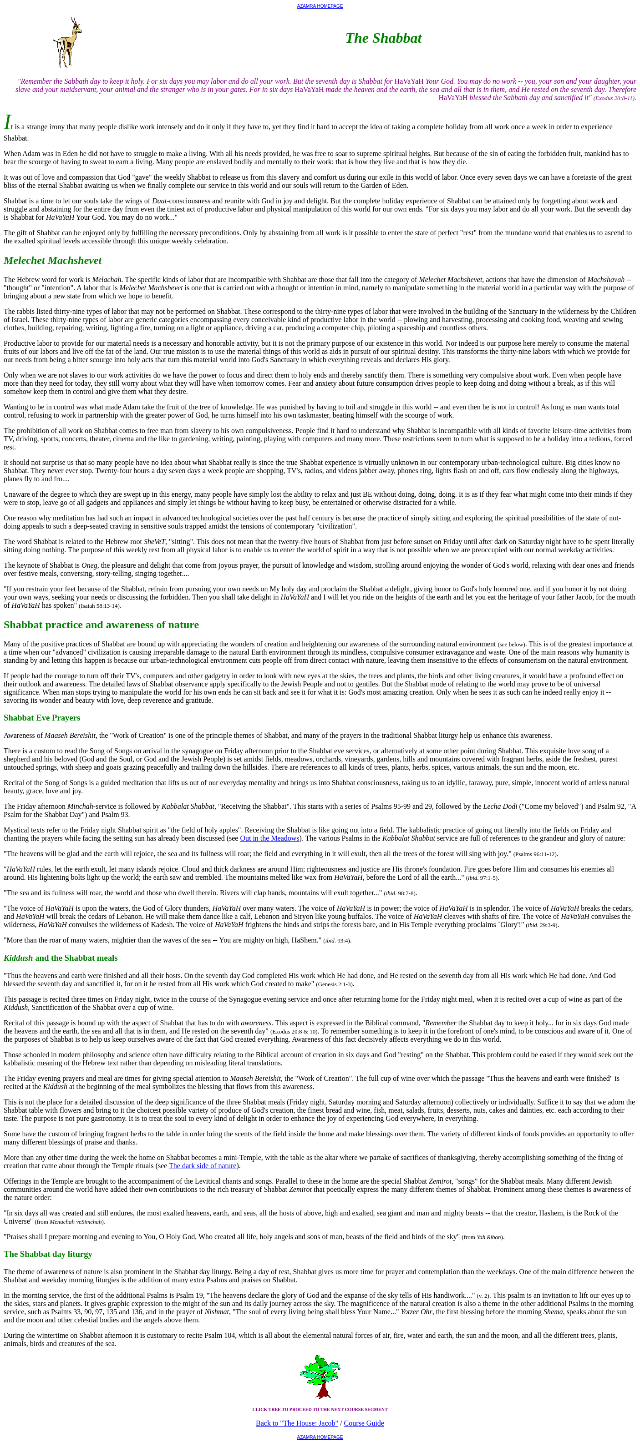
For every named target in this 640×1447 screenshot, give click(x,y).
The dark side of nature (202, 1166)
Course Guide (364, 1423)
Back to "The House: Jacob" (297, 1423)
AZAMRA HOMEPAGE (320, 6)
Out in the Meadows (269, 838)
